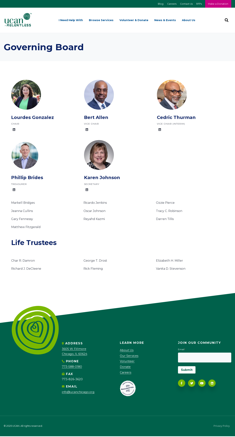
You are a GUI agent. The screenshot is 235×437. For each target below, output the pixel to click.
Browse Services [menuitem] (101, 20)
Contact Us (185, 3)
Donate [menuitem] (125, 367)
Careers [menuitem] (125, 373)
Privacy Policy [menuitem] (221, 427)
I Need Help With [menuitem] (71, 20)
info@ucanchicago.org (79, 392)
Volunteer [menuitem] (127, 361)
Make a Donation (218, 3)
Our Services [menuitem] (129, 356)
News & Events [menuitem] (165, 20)
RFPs (198, 3)
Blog (159, 3)
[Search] (226, 20)
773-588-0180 (72, 366)
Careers (170, 3)
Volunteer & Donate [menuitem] (133, 20)
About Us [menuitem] (188, 20)
